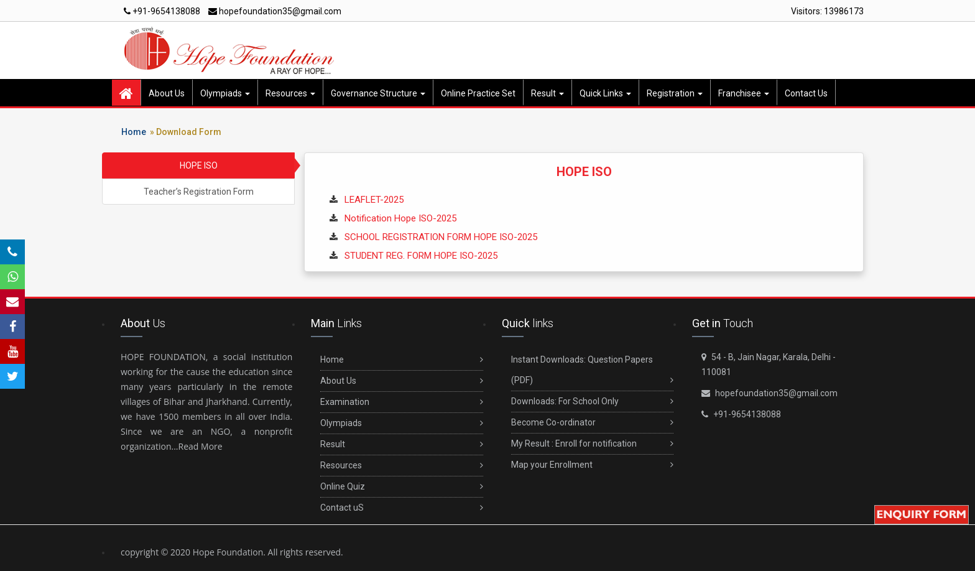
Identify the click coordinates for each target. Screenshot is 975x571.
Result (547, 93)
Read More (200, 446)
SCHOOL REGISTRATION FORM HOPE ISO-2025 (440, 237)
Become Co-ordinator (592, 422)
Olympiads (225, 93)
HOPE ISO (199, 165)
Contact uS (401, 508)
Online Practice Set (478, 93)
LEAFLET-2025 (374, 199)
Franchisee (743, 93)
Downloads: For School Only (592, 401)
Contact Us (806, 93)
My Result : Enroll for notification (592, 444)
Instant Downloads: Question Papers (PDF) (592, 373)
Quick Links (605, 93)
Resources (290, 93)
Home (133, 132)
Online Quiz (401, 486)
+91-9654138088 (162, 11)
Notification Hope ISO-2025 (400, 218)
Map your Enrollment (592, 465)
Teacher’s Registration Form (199, 192)
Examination (401, 402)
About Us (167, 93)
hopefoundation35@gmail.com (274, 11)
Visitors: (827, 11)
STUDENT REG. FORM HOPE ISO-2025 (420, 255)
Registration (675, 93)
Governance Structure (378, 93)
